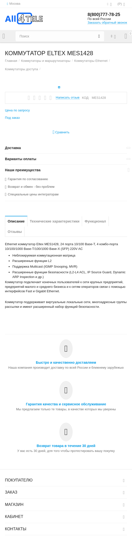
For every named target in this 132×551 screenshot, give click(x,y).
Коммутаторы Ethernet (91, 61)
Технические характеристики (55, 221)
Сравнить (61, 132)
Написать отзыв (68, 97)
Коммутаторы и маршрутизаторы (45, 61)
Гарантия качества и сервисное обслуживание (66, 404)
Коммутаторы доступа (21, 69)
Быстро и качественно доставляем (66, 362)
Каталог (3, 36)
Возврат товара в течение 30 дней (66, 446)
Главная (11, 61)
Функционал (95, 221)
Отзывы (15, 232)
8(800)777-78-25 (104, 14)
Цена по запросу (17, 110)
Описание (16, 221)
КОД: (85, 98)
